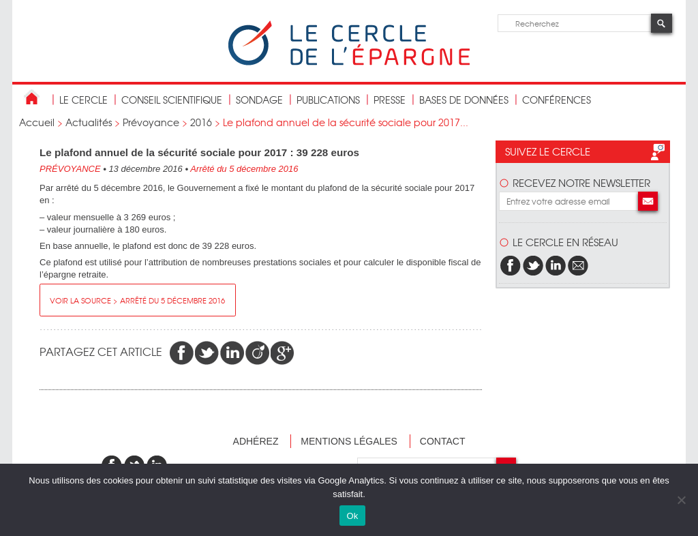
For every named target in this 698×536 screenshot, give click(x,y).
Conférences (556, 99)
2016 (201, 122)
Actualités (88, 122)
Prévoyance (151, 122)
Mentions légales (349, 441)
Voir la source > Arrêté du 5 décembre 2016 (137, 300)
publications (328, 99)
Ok (352, 516)
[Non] (681, 500)
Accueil (37, 122)
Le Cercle (83, 99)
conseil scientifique (171, 99)
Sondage (259, 99)
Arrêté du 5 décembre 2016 (244, 169)
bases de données (464, 99)
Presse (390, 99)
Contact (443, 441)
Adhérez (256, 441)
